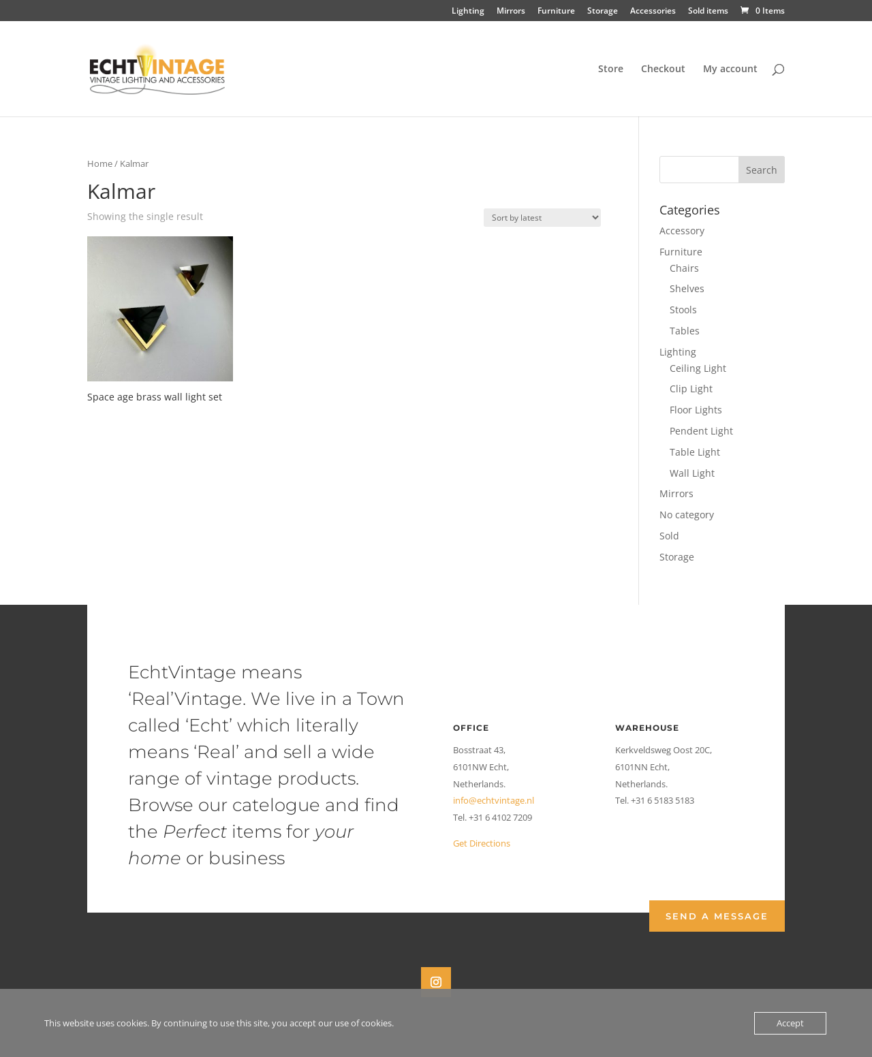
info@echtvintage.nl (493, 800)
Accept (790, 1023)
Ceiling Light (698, 368)
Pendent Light (701, 430)
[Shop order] (542, 217)
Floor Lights (696, 409)
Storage (602, 11)
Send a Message (717, 916)
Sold (669, 535)
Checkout (663, 69)
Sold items (708, 11)
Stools (683, 309)
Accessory (681, 230)
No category (686, 514)
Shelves (687, 288)
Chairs (684, 268)
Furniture (556, 11)
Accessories (653, 11)
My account (730, 69)
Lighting (468, 11)
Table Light (695, 451)
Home (99, 163)
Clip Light (691, 388)
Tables (685, 330)
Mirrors (511, 11)
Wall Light (692, 473)
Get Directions (481, 843)
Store (610, 69)
